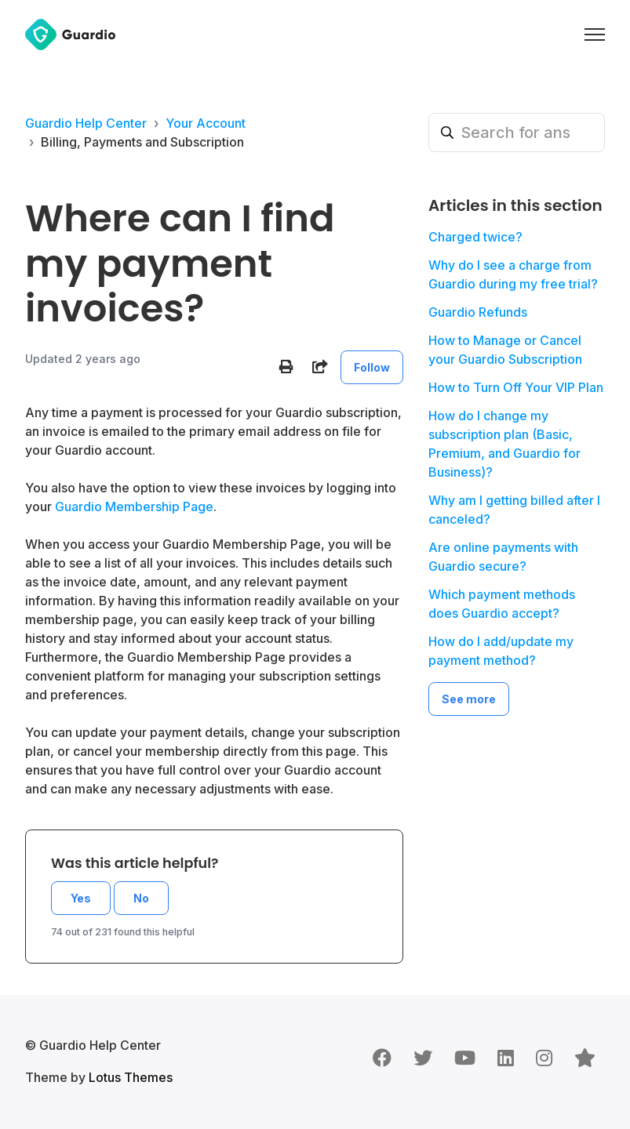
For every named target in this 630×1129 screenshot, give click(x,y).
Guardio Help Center (86, 123)
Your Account (206, 123)
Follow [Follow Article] (372, 367)
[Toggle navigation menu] (594, 34)
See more (469, 699)
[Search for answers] (516, 132)
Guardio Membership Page (134, 506)
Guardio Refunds (477, 312)
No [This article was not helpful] (141, 898)
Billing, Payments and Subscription (142, 142)
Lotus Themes (131, 1077)
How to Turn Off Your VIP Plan (515, 387)
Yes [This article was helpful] (81, 898)
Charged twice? (475, 237)
